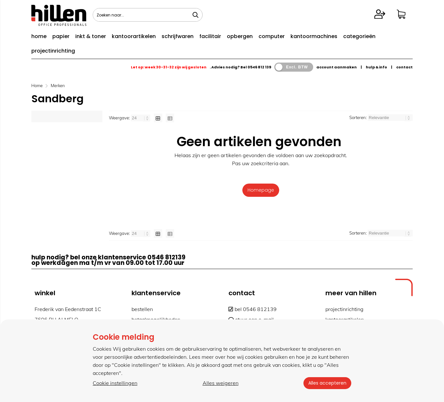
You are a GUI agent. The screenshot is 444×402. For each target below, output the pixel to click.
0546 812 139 (259, 67)
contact (404, 67)
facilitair (210, 36)
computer (272, 36)
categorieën (359, 36)
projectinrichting (53, 51)
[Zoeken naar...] (195, 14)
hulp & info (376, 67)
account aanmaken (336, 67)
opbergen (240, 36)
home (39, 36)
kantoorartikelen (134, 36)
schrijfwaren (178, 36)
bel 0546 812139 (252, 309)
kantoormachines (314, 36)
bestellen (142, 309)
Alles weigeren (220, 383)
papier (60, 36)
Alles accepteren (327, 383)
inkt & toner (90, 36)
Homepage (261, 190)
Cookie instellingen (115, 383)
